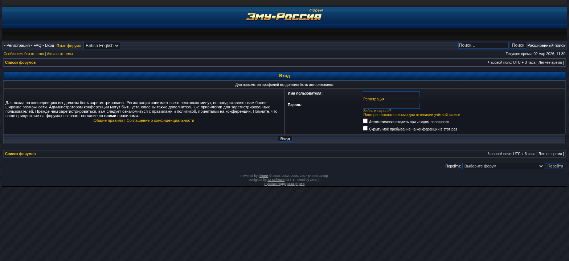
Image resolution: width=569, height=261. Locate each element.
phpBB (263, 176)
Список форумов (20, 63)
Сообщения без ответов (24, 54)
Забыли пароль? (377, 111)
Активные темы (60, 54)
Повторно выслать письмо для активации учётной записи (411, 115)
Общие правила (108, 120)
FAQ (37, 45)
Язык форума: (69, 46)
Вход (49, 45)
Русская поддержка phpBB (285, 184)
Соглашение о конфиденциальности (160, 120)
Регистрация (18, 45)
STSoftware (275, 180)
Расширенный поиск (546, 45)
